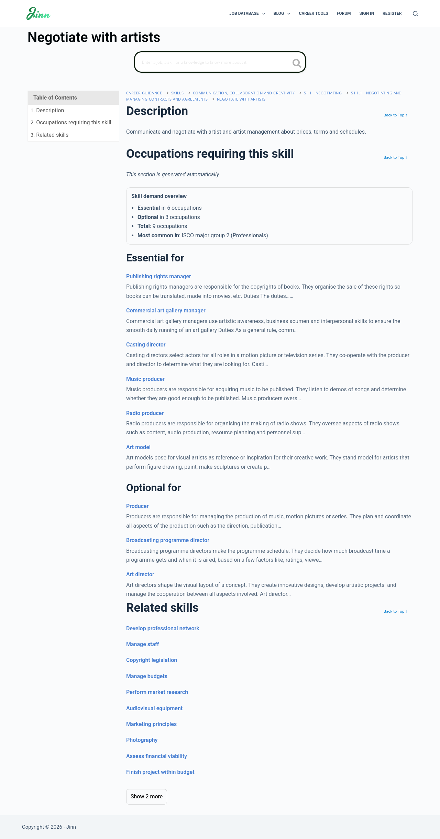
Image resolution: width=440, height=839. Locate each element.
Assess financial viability (156, 756)
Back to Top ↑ (395, 115)
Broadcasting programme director (167, 540)
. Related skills (49, 135)
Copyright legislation (151, 660)
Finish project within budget (160, 772)
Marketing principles (151, 724)
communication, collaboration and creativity (244, 92)
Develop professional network (162, 628)
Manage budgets (146, 676)
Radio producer (145, 413)
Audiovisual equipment (154, 708)
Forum (344, 13)
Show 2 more (147, 796)
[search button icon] (297, 64)
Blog (283, 14)
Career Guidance (144, 92)
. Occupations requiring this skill (71, 122)
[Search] (415, 13)
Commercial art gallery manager (166, 310)
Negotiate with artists (241, 99)
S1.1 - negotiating (323, 92)
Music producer (145, 379)
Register (392, 13)
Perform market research (157, 692)
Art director (140, 574)
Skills (177, 92)
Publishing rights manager (158, 276)
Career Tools (313, 13)
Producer (137, 506)
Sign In (367, 13)
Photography (142, 740)
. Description (47, 110)
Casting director (146, 344)
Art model (138, 447)
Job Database (248, 14)
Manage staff (142, 644)
